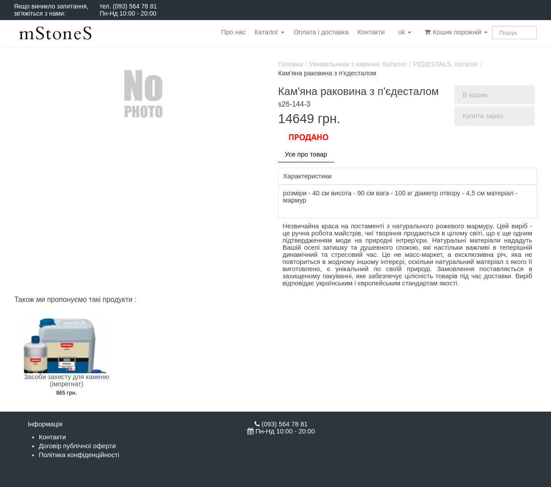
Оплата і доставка (320, 32)
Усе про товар (306, 154)
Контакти (371, 32)
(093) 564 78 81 (135, 6)
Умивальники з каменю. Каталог (358, 64)
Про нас (233, 32)
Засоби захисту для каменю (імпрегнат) (66, 380)
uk (405, 32)
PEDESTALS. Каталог (446, 64)
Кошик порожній (456, 32)
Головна (290, 64)
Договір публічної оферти (77, 446)
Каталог (269, 32)
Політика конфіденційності (79, 454)
